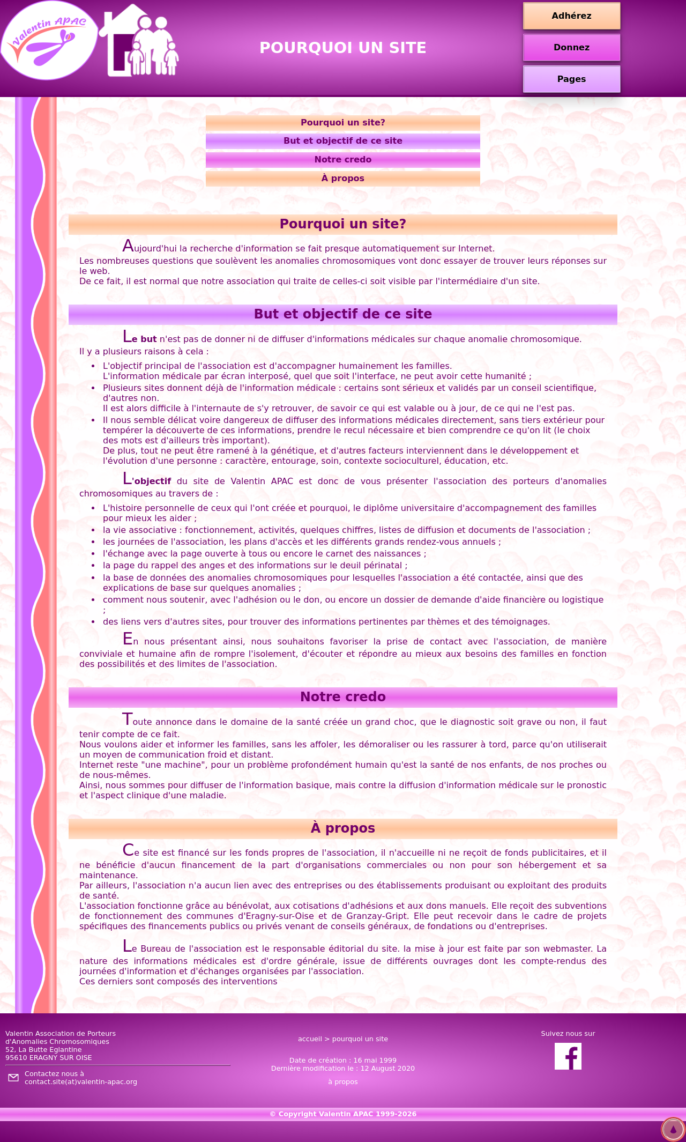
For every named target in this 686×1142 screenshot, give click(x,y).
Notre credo (342, 159)
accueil (310, 1039)
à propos (342, 1082)
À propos (343, 178)
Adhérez (572, 16)
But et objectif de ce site (343, 141)
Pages (571, 79)
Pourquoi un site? (343, 122)
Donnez (572, 47)
